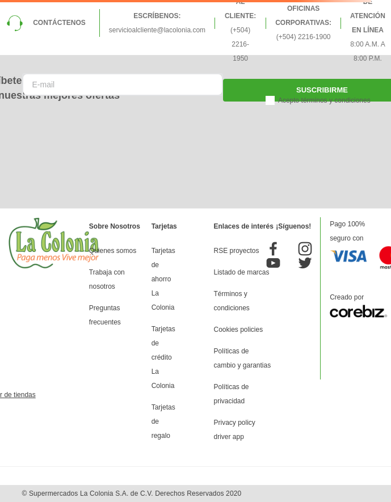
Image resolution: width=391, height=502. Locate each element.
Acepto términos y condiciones (324, 100)
